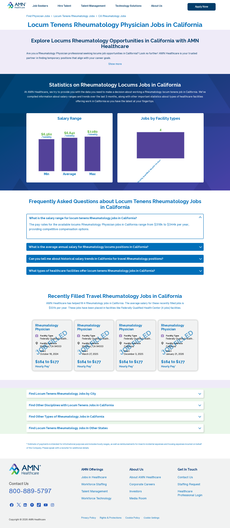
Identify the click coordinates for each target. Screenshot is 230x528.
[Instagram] (52, 505)
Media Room (138, 498)
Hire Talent (64, 5)
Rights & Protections (111, 518)
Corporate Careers (142, 484)
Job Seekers (40, 5)
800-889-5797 (30, 491)
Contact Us (185, 477)
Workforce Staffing (94, 484)
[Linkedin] (25, 505)
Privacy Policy (88, 518)
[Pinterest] (32, 505)
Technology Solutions (128, 5)
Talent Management (93, 5)
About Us (156, 5)
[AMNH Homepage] (16, 5)
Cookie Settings (151, 517)
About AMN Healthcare (145, 477)
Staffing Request (189, 484)
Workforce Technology (96, 498)
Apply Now (201, 6)
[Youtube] (45, 505)
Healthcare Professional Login (190, 493)
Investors (135, 491)
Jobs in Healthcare (94, 477)
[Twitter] (18, 505)
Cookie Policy (132, 518)
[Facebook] (11, 505)
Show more (115, 64)
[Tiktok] (39, 505)
